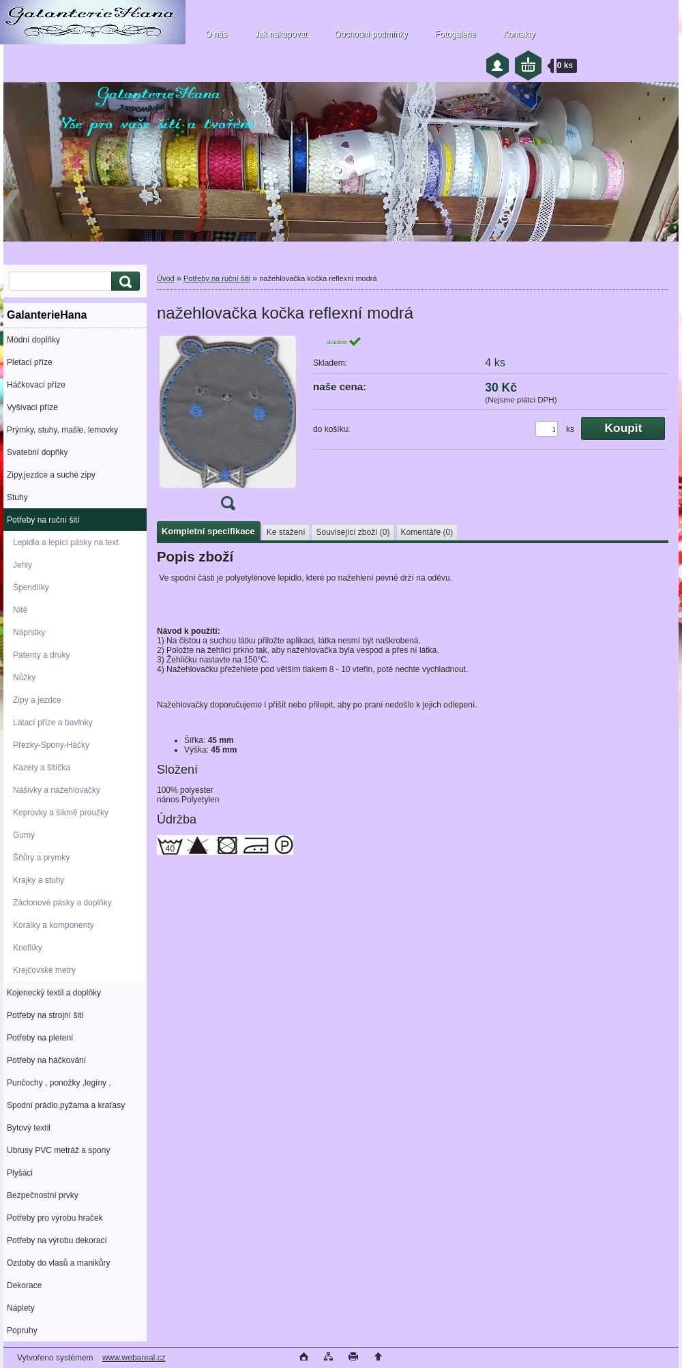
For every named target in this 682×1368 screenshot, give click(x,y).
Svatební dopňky (37, 452)
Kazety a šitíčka (41, 767)
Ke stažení (286, 532)
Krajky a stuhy (38, 880)
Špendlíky (31, 587)
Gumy (24, 835)
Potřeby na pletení (40, 1038)
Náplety (21, 1308)
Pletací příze (30, 362)
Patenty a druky (41, 655)
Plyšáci (20, 1173)
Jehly (22, 565)
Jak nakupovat (280, 34)
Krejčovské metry (44, 970)
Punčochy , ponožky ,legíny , (59, 1083)
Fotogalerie (455, 34)
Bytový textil (28, 1128)
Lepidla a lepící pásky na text (66, 542)
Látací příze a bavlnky (53, 722)
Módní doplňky (33, 340)
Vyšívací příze (32, 407)
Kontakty (519, 34)
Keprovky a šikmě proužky (60, 812)
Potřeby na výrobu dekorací (57, 1240)
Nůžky (24, 677)
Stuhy (17, 497)
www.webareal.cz (134, 1358)
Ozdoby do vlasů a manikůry (58, 1263)
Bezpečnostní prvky (42, 1195)
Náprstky (29, 632)
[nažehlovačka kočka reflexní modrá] (228, 427)
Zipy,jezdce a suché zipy (51, 475)
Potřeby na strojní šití (45, 1015)
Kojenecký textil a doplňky (54, 993)
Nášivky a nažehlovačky (56, 790)
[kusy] (546, 429)
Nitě (20, 610)
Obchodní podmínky (370, 34)
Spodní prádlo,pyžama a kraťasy (66, 1105)
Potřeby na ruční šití (43, 520)
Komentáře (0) (427, 532)
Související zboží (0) (352, 532)
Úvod (166, 278)
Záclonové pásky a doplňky (62, 902)
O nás (216, 34)
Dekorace (24, 1285)
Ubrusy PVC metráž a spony (58, 1150)
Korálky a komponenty (53, 925)
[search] (123, 281)
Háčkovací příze (36, 385)
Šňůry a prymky (41, 857)
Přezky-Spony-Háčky (51, 745)
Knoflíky (27, 947)
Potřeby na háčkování (46, 1060)
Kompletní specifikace (208, 531)
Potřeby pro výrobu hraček (55, 1218)
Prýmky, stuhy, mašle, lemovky (62, 430)
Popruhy (22, 1330)
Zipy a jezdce (37, 700)
